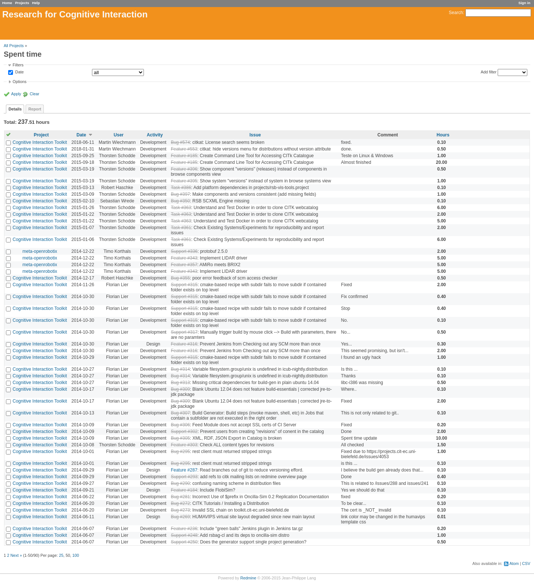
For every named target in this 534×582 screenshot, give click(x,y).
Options (19, 81)
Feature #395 (184, 180)
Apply (16, 94)
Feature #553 (184, 149)
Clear (34, 94)
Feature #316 (184, 344)
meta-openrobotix (40, 251)
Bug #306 (180, 424)
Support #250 (184, 542)
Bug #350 (180, 201)
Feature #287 (184, 470)
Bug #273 (180, 510)
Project (41, 135)
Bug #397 (180, 194)
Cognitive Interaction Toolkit (40, 142)
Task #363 (181, 207)
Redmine (248, 578)
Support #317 (184, 332)
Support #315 (184, 284)
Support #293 (184, 476)
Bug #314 (180, 369)
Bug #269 (180, 516)
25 (61, 555)
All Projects (14, 45)
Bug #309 (180, 389)
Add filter (489, 72)
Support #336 (184, 251)
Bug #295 (180, 451)
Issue (255, 135)
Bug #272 (180, 503)
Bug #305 (180, 438)
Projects (22, 3)
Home (7, 3)
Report (34, 109)
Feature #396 (184, 169)
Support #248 (184, 535)
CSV (526, 563)
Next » (16, 555)
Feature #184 (184, 490)
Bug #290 (180, 483)
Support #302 (184, 431)
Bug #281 (180, 496)
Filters (18, 65)
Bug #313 (180, 382)
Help (36, 3)
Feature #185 (184, 155)
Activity (155, 135)
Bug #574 (180, 142)
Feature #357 (184, 264)
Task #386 (181, 187)
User (119, 135)
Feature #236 (184, 528)
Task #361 (181, 227)
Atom (514, 563)
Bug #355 (180, 278)
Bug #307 (180, 413)
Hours (442, 135)
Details (15, 109)
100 (75, 555)
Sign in (524, 3)
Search (456, 12)
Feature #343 (184, 258)
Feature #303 (184, 444)
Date (19, 72)
